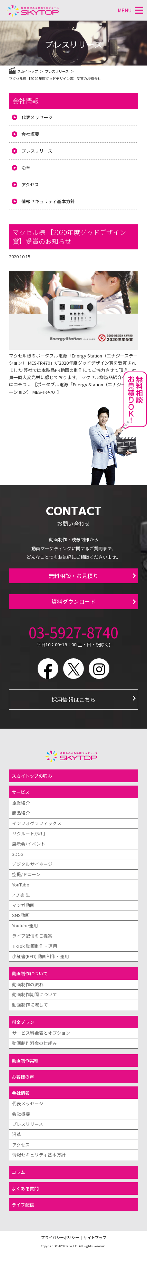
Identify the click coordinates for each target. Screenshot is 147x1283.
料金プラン (23, 1022)
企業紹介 (21, 803)
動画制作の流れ (27, 984)
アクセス (30, 184)
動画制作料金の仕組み (34, 1043)
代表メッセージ (37, 117)
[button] (124, 10)
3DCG (17, 854)
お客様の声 (23, 1076)
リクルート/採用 (28, 833)
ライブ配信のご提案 (32, 935)
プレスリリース (36, 151)
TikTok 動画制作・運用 (34, 946)
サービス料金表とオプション (41, 1032)
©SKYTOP (61, 1246)
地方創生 (21, 895)
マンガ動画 (23, 905)
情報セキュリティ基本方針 (48, 201)
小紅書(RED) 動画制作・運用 (40, 956)
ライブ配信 (23, 1204)
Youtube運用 (25, 925)
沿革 (25, 167)
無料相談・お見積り (73, 576)
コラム (18, 1172)
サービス (21, 792)
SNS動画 (21, 915)
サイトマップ (95, 1237)
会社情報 (25, 101)
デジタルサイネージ (32, 864)
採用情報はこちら (73, 699)
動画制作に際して (30, 1004)
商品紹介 (21, 813)
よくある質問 (25, 1188)
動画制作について (30, 973)
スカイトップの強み (32, 776)
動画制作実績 (25, 1060)
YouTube (20, 884)
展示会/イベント (28, 843)
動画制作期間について (34, 994)
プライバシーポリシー (60, 1237)
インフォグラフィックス (36, 823)
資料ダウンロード (73, 601)
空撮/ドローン (26, 874)
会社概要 (30, 134)
